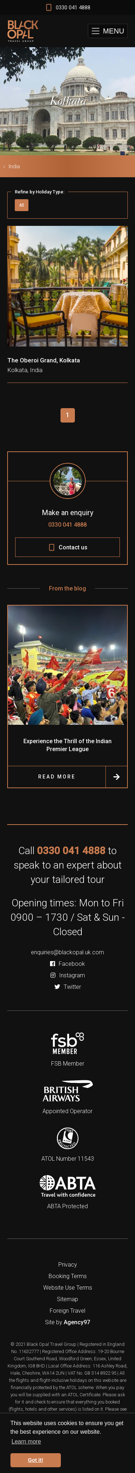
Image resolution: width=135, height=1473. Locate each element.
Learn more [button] (26, 1441)
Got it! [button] (35, 1460)
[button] (108, 31)
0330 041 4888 (67, 524)
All (21, 205)
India (14, 166)
